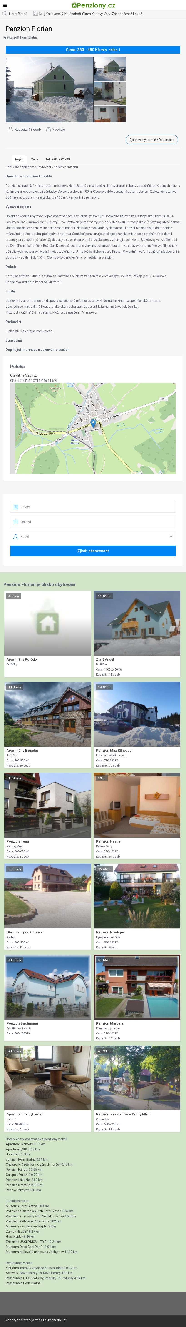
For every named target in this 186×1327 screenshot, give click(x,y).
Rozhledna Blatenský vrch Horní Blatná (33, 1211)
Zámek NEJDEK (17, 1231)
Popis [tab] (19, 159)
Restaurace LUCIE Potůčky (24, 1278)
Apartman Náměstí (19, 1144)
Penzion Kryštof (17, 1190)
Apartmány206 (17, 1149)
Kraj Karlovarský (51, 14)
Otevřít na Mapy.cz (23, 375)
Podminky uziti (57, 1320)
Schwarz (12, 1273)
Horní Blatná (18, 14)
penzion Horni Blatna (21, 1159)
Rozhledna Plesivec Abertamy (27, 1221)
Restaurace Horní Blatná (23, 1283)
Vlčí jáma (12, 1268)
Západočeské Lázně (127, 14)
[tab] (58, 159)
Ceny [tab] (34, 159)
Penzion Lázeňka (18, 1180)
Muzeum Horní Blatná (21, 1206)
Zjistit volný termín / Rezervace (152, 140)
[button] (93, 424)
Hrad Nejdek (14, 1236)
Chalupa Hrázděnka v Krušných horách (33, 1164)
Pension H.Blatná (18, 1169)
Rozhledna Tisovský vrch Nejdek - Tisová (35, 1216)
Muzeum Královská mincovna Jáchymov (35, 1252)
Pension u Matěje (18, 1185)
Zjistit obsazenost (93, 551)
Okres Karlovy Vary (96, 14)
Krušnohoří (72, 14)
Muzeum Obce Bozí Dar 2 (24, 1247)
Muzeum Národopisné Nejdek (27, 1226)
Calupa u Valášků (18, 1175)
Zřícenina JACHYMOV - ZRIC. (26, 1242)
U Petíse (12, 1154)
